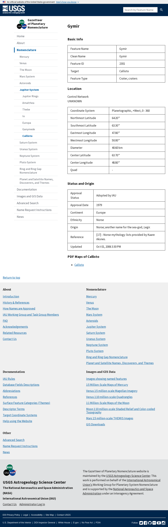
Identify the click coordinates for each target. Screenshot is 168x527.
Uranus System (28, 149)
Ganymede (28, 129)
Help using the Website (17, 421)
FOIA (98, 522)
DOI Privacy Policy (11, 515)
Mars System (27, 76)
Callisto (27, 136)
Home (20, 36)
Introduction (11, 296)
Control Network (78, 97)
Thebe (26, 109)
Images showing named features (106, 379)
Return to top (11, 277)
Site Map (49, 515)
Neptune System (30, 155)
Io (23, 116)
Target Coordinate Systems (20, 415)
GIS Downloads (95, 424)
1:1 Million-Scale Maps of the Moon (107, 403)
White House (64, 522)
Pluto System (28, 162)
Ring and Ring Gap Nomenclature (30, 170)
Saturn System (28, 142)
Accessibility (36, 515)
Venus (23, 63)
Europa (26, 122)
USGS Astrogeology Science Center (34, 482)
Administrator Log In (32, 504)
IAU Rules (9, 379)
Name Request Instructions (34, 210)
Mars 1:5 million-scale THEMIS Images (109, 418)
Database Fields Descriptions (21, 385)
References (10, 397)
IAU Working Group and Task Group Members (31, 315)
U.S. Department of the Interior (17, 522)
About (21, 43)
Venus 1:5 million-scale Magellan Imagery (111, 391)
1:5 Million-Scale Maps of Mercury (107, 385)
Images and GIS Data (29, 196)
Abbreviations (11, 391)
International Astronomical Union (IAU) (29, 498)
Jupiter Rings (30, 96)
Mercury (24, 56)
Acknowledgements (15, 327)
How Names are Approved (19, 308)
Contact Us (10, 339)
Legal (25, 515)
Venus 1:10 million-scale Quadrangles (109, 397)
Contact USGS (64, 515)
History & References (16, 302)
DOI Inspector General (44, 522)
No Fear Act (87, 522)
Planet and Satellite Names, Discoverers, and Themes (36, 181)
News (20, 217)
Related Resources (15, 333)
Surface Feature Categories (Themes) (26, 403)
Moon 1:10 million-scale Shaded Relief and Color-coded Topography (120, 410)
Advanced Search (27, 203)
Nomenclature (26, 50)
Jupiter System (29, 89)
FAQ (5, 321)
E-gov (76, 522)
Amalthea (28, 103)
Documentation (27, 189)
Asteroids (25, 83)
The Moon (26, 69)
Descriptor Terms (14, 409)
